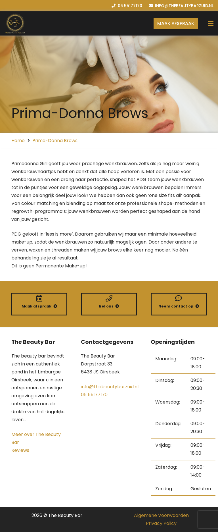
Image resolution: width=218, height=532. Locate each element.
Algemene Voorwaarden (161, 515)
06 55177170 (94, 394)
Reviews (20, 450)
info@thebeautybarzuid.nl (110, 386)
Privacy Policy (161, 523)
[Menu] (210, 23)
